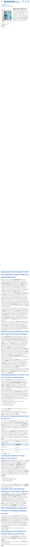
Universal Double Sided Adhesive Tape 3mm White (21, 186)
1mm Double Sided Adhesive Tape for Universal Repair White (20, 74)
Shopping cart (28, 1)
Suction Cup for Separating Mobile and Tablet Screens (21, 107)
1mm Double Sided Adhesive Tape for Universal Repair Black (20, 85)
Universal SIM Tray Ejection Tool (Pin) (20, 208)
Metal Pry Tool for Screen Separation (21, 118)
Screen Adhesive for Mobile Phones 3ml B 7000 (21, 51)
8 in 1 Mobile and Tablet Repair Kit (21, 163)
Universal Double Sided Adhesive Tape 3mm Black (21, 197)
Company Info (5, 541)
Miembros (25, 1)
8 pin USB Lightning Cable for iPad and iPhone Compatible (21, 29)
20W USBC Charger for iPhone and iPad (21, 40)
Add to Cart (25, 34)
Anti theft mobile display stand (22, 219)
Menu (2, 1)
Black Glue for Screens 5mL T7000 (21, 62)
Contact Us (4, 540)
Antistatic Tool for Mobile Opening (21, 140)
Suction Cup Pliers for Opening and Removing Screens (21, 152)
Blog (3, 543)
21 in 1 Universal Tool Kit (23, 95)
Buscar (23, 1)
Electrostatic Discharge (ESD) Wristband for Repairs (22, 175)
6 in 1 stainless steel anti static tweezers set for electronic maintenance (22, 130)
